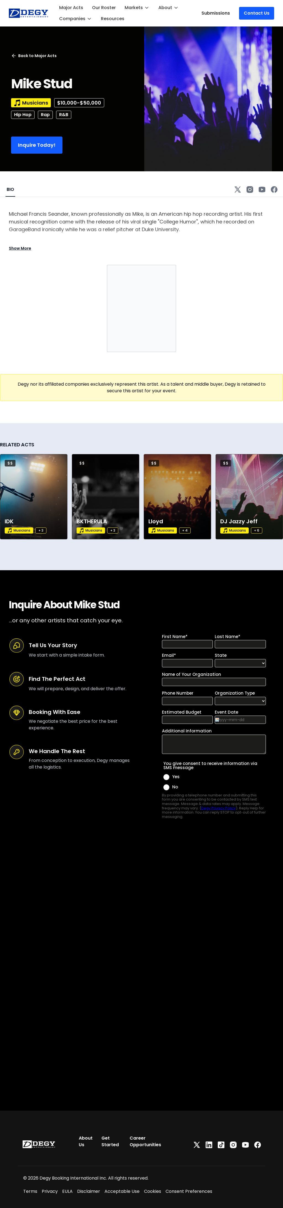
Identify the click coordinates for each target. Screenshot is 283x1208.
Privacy (50, 1191)
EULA (67, 1191)
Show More (20, 248)
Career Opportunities (145, 1141)
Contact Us (256, 13)
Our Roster (104, 7)
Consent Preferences (189, 1191)
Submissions (215, 13)
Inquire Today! (37, 145)
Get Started (110, 1141)
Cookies (152, 1191)
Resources (112, 18)
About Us (86, 1141)
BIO (10, 189)
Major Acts (71, 7)
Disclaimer (88, 1191)
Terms (30, 1191)
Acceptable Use (122, 1191)
